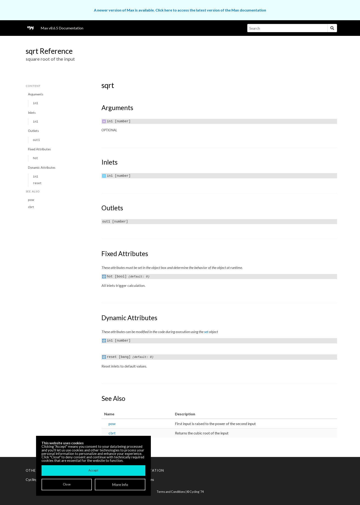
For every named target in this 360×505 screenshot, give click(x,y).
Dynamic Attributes (41, 167)
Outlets (33, 131)
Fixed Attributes (39, 149)
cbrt (31, 207)
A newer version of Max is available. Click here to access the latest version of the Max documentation (180, 10)
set (206, 331)
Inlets (32, 112)
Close (66, 484)
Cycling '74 (197, 492)
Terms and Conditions (171, 492)
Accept (93, 470)
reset (37, 183)
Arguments (35, 94)
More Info (120, 484)
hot (35, 158)
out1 (36, 140)
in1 (35, 103)
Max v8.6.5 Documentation (62, 28)
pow (31, 200)
